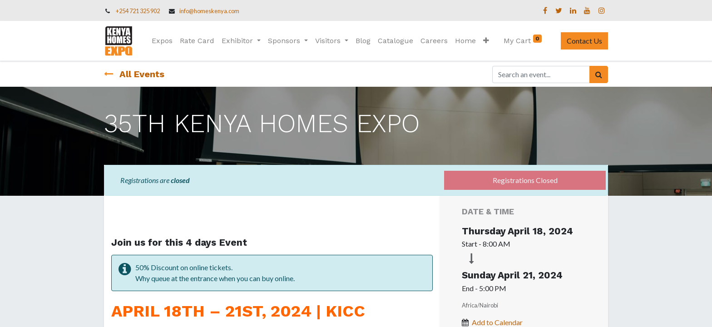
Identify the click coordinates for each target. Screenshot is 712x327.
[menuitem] (162, 41)
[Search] (598, 74)
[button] (486, 41)
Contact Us (584, 40)
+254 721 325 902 (138, 11)
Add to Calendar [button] (497, 322)
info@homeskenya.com (209, 11)
